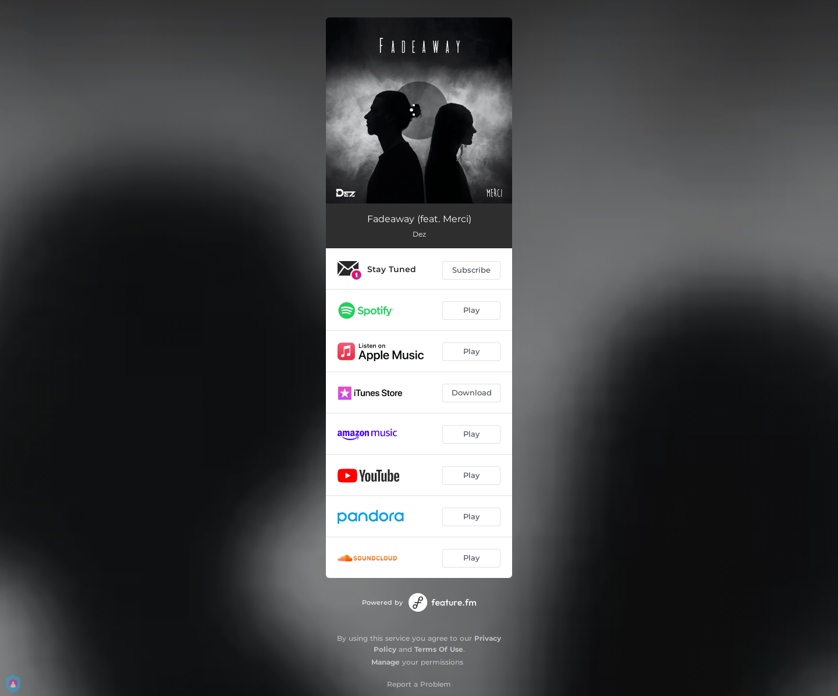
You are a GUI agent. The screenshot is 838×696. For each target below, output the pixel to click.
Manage (385, 662)
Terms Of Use (438, 649)
